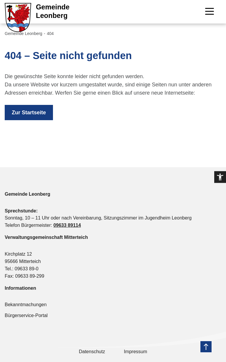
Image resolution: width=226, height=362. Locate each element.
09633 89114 (67, 225)
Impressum (135, 351)
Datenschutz (92, 351)
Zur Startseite (29, 112)
